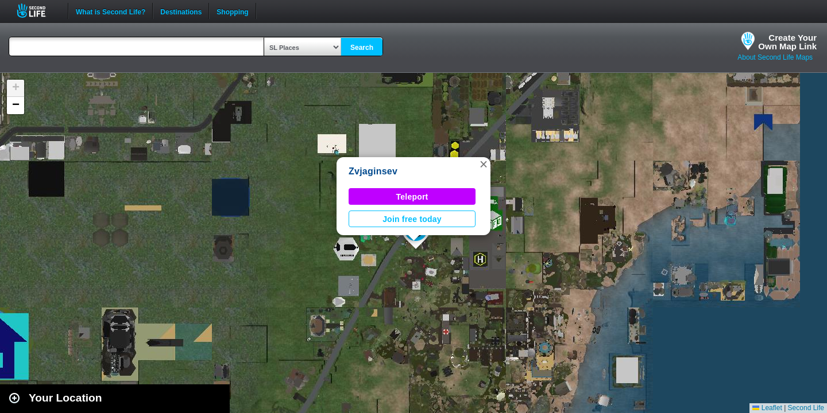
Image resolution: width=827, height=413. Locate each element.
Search (361, 48)
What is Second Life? (110, 11)
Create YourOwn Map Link (787, 42)
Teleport (412, 196)
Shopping (232, 11)
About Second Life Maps (775, 57)
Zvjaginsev (373, 171)
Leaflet (767, 408)
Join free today (412, 219)
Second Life (37, 10)
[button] (483, 164)
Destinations (181, 11)
